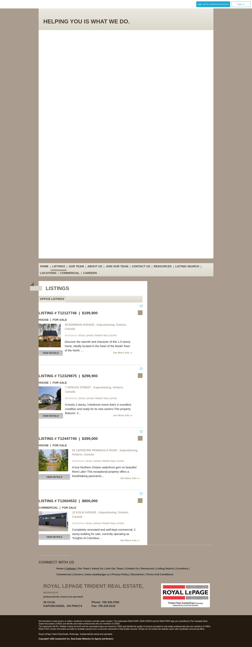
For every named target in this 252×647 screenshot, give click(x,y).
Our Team (76, 266)
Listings (58, 266)
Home (44, 266)
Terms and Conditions (159, 574)
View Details (51, 353)
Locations (48, 273)
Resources (163, 266)
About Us (94, 266)
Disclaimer (137, 574)
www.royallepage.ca (97, 574)
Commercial (70, 273)
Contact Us (141, 266)
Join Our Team (117, 266)
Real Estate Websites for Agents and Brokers (92, 639)
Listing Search (187, 266)
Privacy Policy (120, 574)
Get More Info (121, 352)
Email (132, 602)
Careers (90, 273)
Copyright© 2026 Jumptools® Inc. (54, 639)
